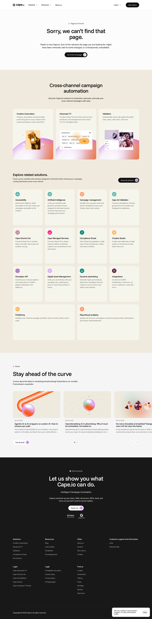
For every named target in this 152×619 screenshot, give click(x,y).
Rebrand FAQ (114, 547)
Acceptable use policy (53, 570)
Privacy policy (50, 578)
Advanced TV (17, 547)
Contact (80, 554)
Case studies (50, 547)
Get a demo (81, 551)
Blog (46, 543)
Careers (80, 547)
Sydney (80, 589)
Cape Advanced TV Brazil (22, 586)
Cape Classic (17, 582)
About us (58, 5)
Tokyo (79, 582)
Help (111, 543)
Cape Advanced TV (20, 570)
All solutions (17, 558)
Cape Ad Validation (20, 578)
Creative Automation (20, 543)
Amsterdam (81, 574)
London (80, 570)
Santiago (80, 586)
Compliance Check (20, 554)
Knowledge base (51, 554)
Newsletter (49, 551)
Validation (16, 551)
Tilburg (79, 578)
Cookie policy (50, 574)
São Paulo (81, 593)
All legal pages (50, 582)
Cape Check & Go (19, 574)
